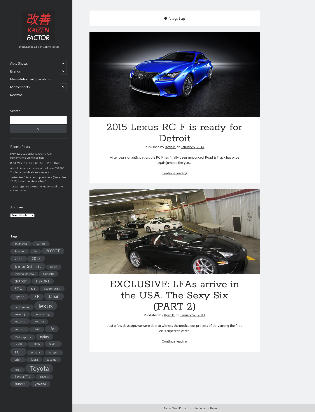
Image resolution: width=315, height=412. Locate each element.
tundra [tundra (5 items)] (20, 384)
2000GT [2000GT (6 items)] (53, 251)
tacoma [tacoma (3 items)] (51, 359)
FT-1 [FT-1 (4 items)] (18, 288)
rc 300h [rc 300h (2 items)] (36, 344)
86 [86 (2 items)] (35, 251)
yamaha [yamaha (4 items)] (40, 384)
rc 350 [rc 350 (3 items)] (53, 344)
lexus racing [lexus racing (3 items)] (42, 314)
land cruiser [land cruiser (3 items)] (22, 307)
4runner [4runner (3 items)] (20, 251)
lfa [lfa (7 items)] (51, 328)
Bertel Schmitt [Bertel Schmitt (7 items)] (28, 266)
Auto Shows (19, 63)
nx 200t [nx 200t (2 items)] (19, 344)
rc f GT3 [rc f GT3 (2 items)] (35, 352)
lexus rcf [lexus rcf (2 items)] (39, 321)
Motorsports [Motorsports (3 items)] (23, 337)
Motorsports (20, 87)
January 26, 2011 (192, 315)
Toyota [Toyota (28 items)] (39, 368)
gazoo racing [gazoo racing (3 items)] (52, 288)
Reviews (16, 95)
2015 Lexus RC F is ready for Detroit (174, 74)
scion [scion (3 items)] (18, 359)
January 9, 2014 (192, 147)
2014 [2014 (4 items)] (19, 259)
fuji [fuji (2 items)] (33, 288)
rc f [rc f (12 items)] (18, 352)
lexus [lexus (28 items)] (45, 306)
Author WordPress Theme (179, 408)
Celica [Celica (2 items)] (53, 266)
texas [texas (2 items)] (18, 369)
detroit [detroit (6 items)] (21, 281)
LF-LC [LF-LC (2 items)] (37, 329)
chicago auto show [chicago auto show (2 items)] (24, 273)
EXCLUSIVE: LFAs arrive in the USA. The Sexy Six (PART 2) (174, 231)
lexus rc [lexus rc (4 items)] (20, 321)
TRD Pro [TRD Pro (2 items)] (44, 376)
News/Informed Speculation (31, 79)
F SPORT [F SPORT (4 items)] (42, 281)
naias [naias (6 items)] (44, 336)
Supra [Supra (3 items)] (34, 359)
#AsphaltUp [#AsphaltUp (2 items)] (21, 243)
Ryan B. (170, 147)
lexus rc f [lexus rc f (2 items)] (19, 329)
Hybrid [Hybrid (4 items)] (19, 297)
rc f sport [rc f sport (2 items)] (53, 352)
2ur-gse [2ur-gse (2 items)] (41, 243)
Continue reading (174, 173)
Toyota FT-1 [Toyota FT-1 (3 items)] (23, 376)
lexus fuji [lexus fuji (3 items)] (20, 314)
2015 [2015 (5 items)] (36, 258)
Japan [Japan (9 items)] (54, 296)
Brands (15, 71)
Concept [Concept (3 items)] (48, 273)
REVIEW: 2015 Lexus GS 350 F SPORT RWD (35, 162)
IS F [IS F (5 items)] (36, 296)
